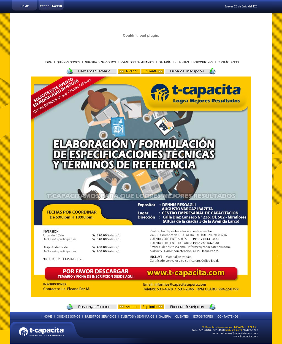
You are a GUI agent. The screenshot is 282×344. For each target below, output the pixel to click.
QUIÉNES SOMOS (68, 62)
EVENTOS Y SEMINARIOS (137, 62)
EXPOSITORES (203, 62)
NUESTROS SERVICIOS (101, 62)
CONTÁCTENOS (228, 62)
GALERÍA (164, 62)
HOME (48, 62)
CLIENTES (182, 62)
